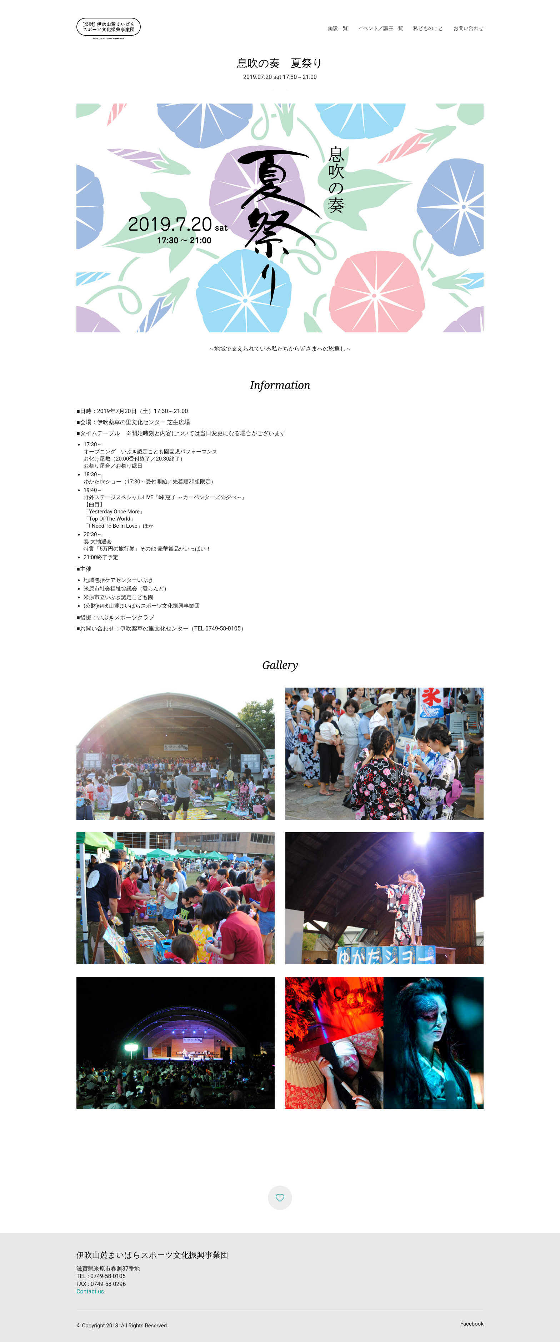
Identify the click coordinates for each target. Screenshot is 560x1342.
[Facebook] (472, 1324)
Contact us (90, 1291)
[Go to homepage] (108, 28)
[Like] (280, 1198)
